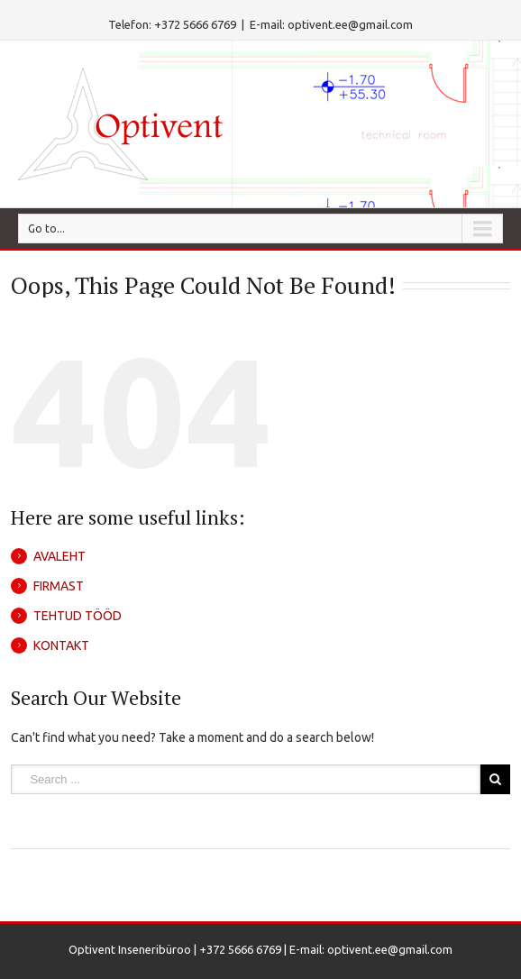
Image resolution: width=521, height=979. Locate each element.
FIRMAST (58, 586)
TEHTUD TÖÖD (77, 615)
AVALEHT (59, 556)
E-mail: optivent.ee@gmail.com (331, 24)
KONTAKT (61, 645)
